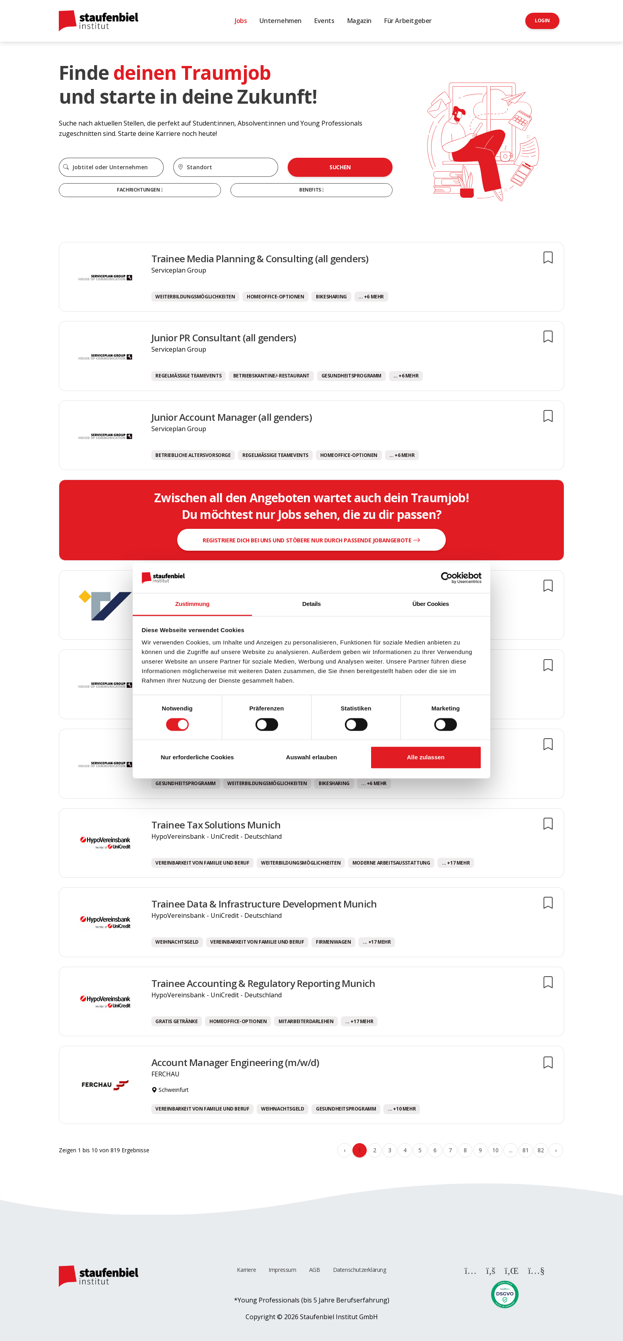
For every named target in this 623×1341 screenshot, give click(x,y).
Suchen (340, 167)
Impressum (282, 1269)
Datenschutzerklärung (359, 1269)
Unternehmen (280, 20)
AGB (314, 1269)
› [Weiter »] (556, 1150)
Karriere (246, 1269)
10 (495, 1150)
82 (541, 1150)
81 (525, 1150)
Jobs (241, 20)
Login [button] (542, 20)
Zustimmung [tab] (192, 604)
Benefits (310, 189)
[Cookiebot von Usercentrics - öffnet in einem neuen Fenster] (447, 578)
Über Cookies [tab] (430, 604)
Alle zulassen (426, 757)
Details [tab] (311, 604)
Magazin (359, 20)
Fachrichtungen (139, 189)
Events (324, 20)
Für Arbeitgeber (408, 20)
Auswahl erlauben (311, 757)
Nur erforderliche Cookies (197, 757)
